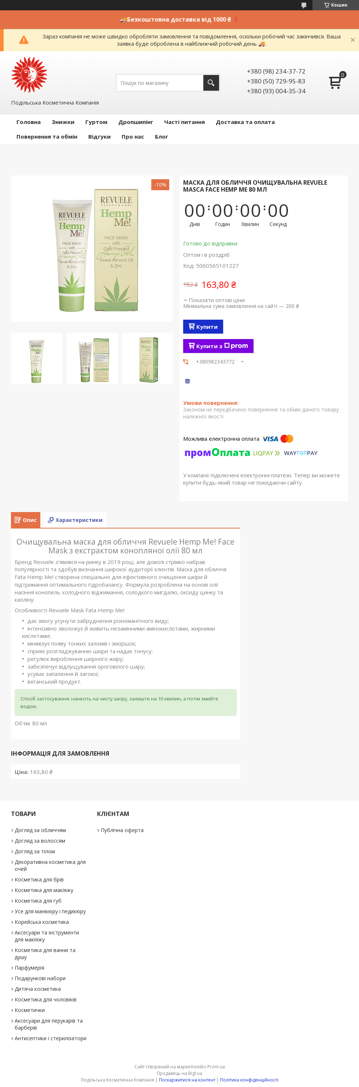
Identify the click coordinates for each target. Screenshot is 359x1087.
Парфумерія (29, 967)
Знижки (63, 121)
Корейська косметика (42, 921)
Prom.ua (216, 1067)
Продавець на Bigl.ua (179, 1073)
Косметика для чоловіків (46, 999)
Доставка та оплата (245, 121)
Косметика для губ (38, 900)
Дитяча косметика (38, 988)
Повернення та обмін (46, 136)
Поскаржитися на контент (187, 1080)
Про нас (133, 136)
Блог (161, 136)
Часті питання (184, 121)
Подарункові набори (40, 978)
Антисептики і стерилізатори (50, 1038)
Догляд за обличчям (40, 830)
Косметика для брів (39, 879)
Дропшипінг (135, 121)
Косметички (30, 1010)
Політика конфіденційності (249, 1080)
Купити (207, 326)
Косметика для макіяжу (44, 890)
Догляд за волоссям (40, 840)
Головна (28, 121)
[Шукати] (211, 83)
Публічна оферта (122, 830)
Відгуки (99, 136)
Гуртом (96, 121)
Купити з (222, 346)
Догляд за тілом (35, 851)
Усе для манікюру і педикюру (50, 911)
